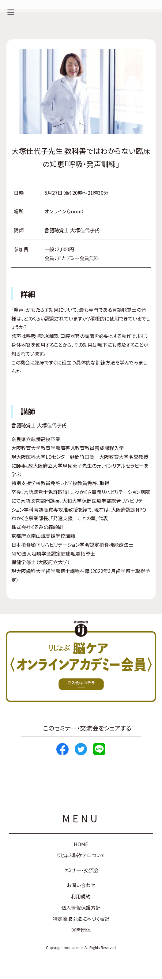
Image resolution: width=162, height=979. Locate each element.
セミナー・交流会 (81, 870)
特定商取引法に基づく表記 (81, 918)
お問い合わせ (81, 885)
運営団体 (81, 930)
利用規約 (81, 896)
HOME (81, 844)
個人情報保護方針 (80, 907)
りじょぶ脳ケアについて (81, 855)
